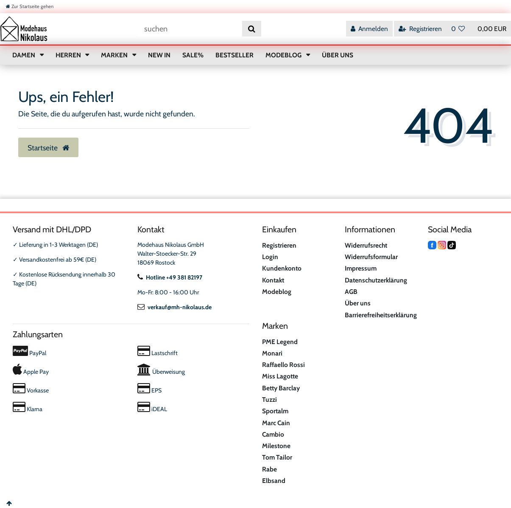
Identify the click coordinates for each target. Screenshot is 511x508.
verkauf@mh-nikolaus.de (174, 307)
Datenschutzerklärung (376, 280)
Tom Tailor (277, 457)
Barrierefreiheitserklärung (381, 315)
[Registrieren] (420, 29)
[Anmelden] (369, 29)
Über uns (358, 303)
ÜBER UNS (337, 55)
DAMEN (24, 55)
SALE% (193, 55)
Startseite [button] (48, 147)
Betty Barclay (281, 388)
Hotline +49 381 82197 (169, 277)
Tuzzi (269, 399)
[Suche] (251, 29)
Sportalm (275, 411)
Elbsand (273, 481)
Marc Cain (276, 423)
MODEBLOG (284, 55)
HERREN (69, 55)
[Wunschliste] (458, 29)
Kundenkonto (282, 268)
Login (270, 257)
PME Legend (280, 342)
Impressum (361, 268)
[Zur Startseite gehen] (29, 6)
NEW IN (159, 55)
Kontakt (273, 280)
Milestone (276, 446)
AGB (351, 292)
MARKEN (115, 55)
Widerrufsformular (371, 257)
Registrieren (279, 245)
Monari (272, 353)
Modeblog (276, 292)
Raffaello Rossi (283, 365)
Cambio (273, 434)
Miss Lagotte (280, 376)
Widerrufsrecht (366, 245)
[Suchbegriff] (190, 29)
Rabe (269, 469)
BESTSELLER (234, 55)
